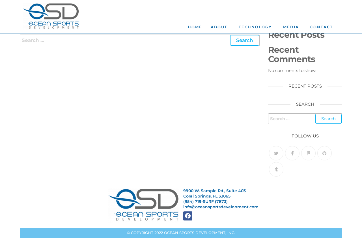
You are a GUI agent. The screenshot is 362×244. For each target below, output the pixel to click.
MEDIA (291, 27)
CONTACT (321, 27)
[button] (220, 27)
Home (195, 27)
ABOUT (219, 27)
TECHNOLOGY (255, 27)
